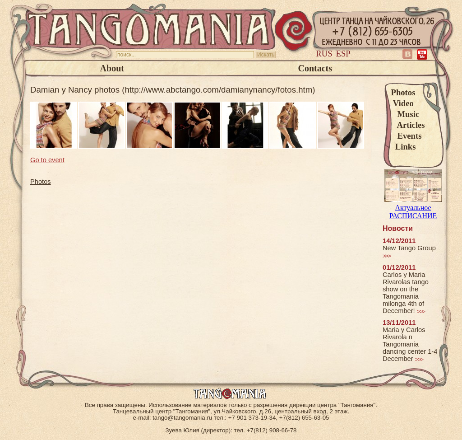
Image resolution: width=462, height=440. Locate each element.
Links (403, 146)
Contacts (315, 68)
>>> (386, 256)
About (112, 68)
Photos (403, 92)
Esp (343, 53)
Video (402, 103)
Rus (324, 53)
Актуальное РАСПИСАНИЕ (413, 208)
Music (405, 114)
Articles (408, 125)
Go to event (47, 160)
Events (406, 135)
